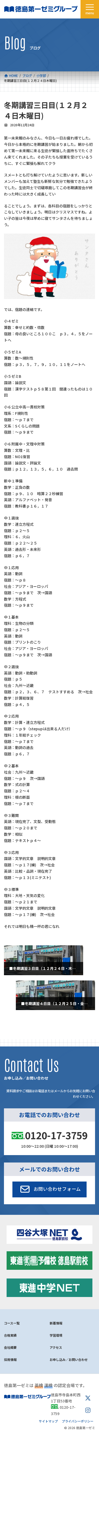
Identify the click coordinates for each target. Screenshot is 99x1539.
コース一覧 (12, 1323)
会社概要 (10, 1347)
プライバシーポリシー (77, 1421)
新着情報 (56, 1323)
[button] (49, 1189)
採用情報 (10, 1359)
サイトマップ (48, 1421)
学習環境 (56, 1335)
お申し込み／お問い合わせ (69, 1359)
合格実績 (10, 1335)
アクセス (56, 1347)
